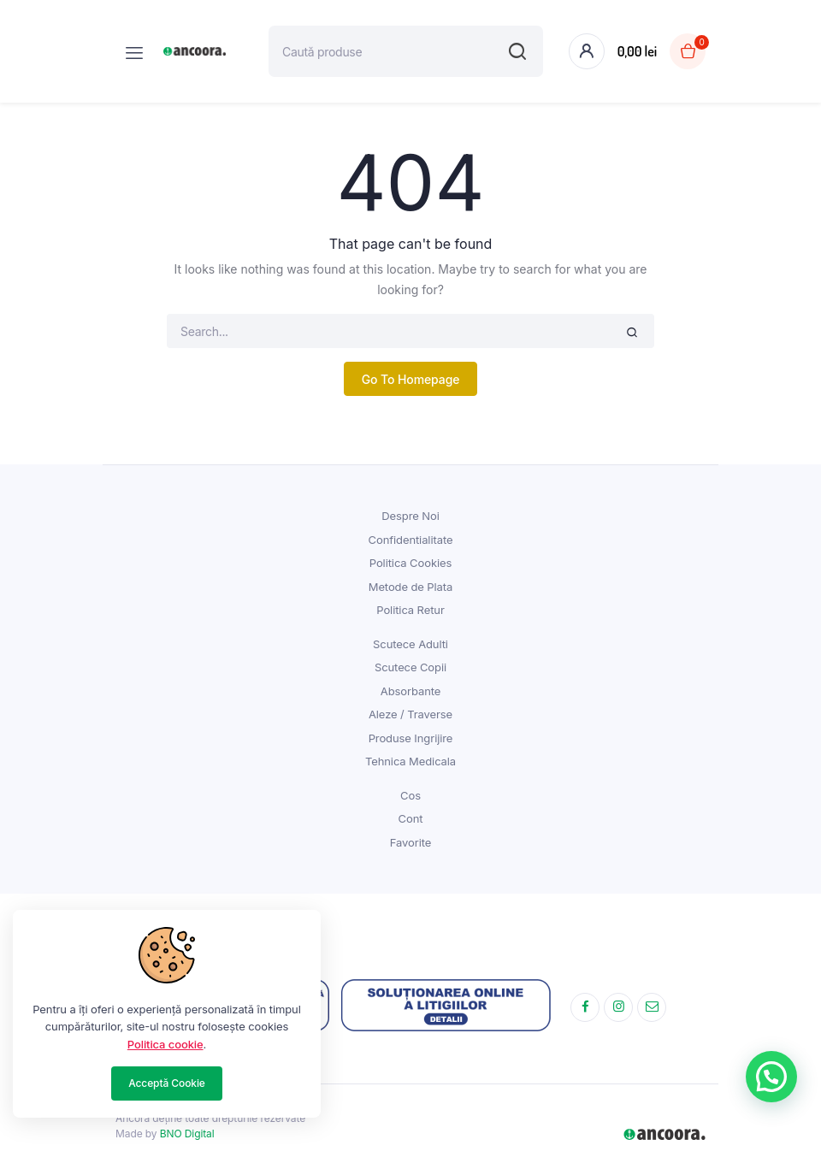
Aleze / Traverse (410, 714)
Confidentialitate (411, 539)
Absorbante (410, 691)
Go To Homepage (411, 379)
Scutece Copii (410, 667)
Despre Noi (410, 516)
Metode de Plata (411, 586)
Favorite (410, 842)
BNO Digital (187, 1133)
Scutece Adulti (410, 644)
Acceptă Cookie (166, 1083)
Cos (410, 795)
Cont (411, 818)
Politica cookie (165, 1044)
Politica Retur (410, 610)
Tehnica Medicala (410, 761)
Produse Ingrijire (411, 738)
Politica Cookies (410, 563)
